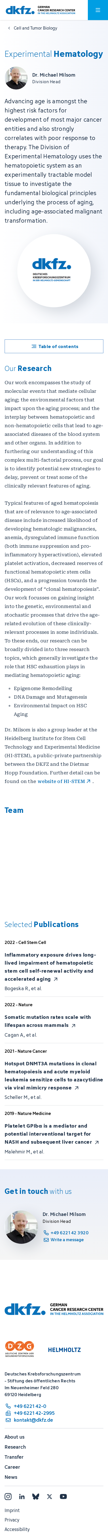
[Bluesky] (35, 1496)
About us (14, 1437)
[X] (49, 1496)
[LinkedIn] (21, 1496)
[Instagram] (8, 1496)
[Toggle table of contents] (54, 346)
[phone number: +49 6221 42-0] (30, 1406)
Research (15, 1447)
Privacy (12, 1519)
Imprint (12, 1510)
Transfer (14, 1457)
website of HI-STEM (61, 781)
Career (12, 1467)
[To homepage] (40, 10)
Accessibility (17, 1529)
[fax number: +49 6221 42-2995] (30, 1413)
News (11, 1477)
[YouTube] (63, 1496)
